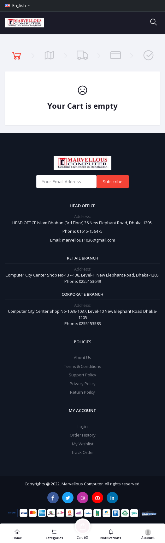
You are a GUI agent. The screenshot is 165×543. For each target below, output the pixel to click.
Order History (83, 435)
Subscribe (112, 182)
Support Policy (82, 375)
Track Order (82, 452)
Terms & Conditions (82, 366)
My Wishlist (82, 444)
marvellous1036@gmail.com (88, 240)
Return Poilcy (82, 392)
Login (83, 426)
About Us (82, 357)
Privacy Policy (83, 383)
